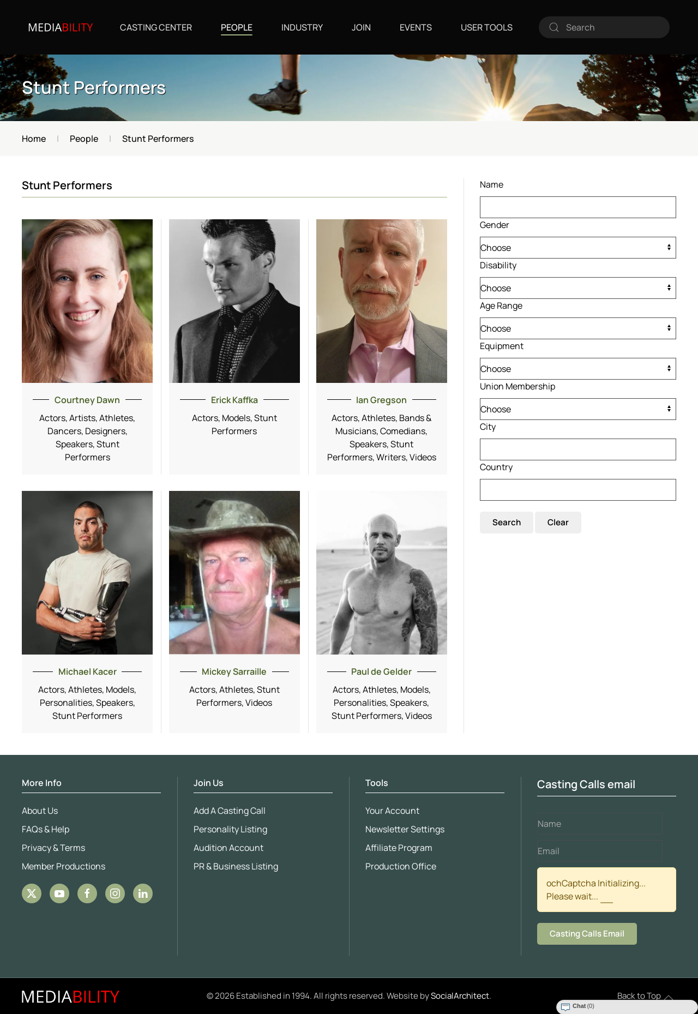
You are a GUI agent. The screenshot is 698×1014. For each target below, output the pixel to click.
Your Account (391, 811)
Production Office (399, 866)
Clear (558, 522)
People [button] (236, 27)
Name (491, 184)
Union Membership (517, 386)
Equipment (502, 346)
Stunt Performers (94, 87)
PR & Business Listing (234, 866)
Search (506, 522)
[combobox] (604, 27)
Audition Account (227, 848)
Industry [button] (302, 27)
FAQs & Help (44, 829)
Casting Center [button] (156, 27)
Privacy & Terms (52, 848)
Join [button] (361, 27)
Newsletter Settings (403, 829)
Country (496, 467)
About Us (39, 811)
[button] (668, 997)
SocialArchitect (460, 995)
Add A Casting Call (228, 811)
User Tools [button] (487, 27)
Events (416, 27)
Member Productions (62, 866)
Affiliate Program (397, 848)
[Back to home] (61, 27)
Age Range (501, 305)
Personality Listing (229, 829)
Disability (498, 265)
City (488, 427)
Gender (494, 225)
